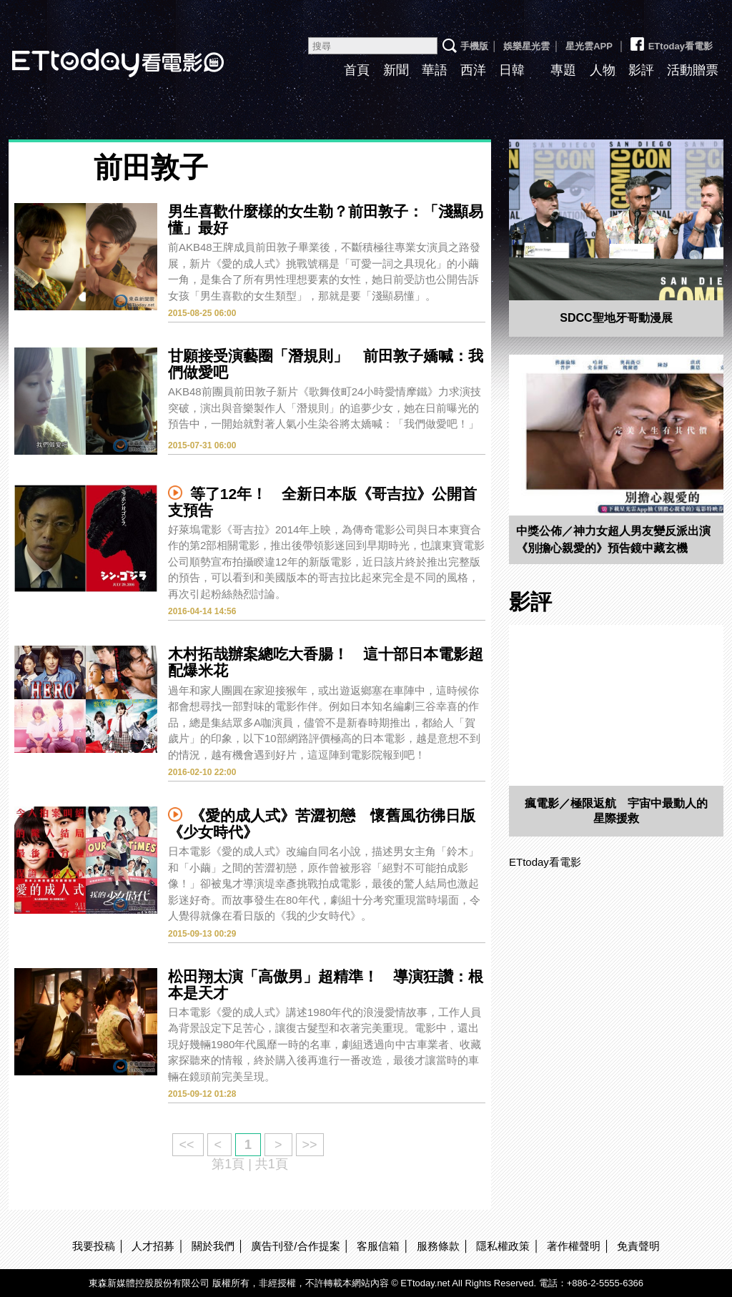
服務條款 (438, 1246)
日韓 (512, 70)
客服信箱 (378, 1246)
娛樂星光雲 (526, 46)
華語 (434, 70)
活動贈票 (692, 70)
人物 (602, 70)
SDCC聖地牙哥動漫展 (616, 318)
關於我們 (213, 1246)
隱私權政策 (503, 1246)
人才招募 (153, 1246)
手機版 (474, 46)
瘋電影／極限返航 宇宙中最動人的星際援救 (616, 810)
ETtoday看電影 (670, 41)
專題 (563, 70)
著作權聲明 (573, 1246)
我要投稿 (93, 1246)
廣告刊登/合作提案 (295, 1246)
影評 (641, 70)
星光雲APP (589, 46)
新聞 (396, 70)
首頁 (357, 70)
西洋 (473, 70)
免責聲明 (638, 1246)
